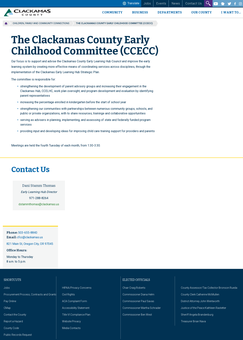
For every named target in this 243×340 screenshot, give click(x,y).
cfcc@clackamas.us (30, 237)
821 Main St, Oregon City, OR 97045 (30, 244)
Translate (130, 3)
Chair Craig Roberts (134, 287)
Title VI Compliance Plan (76, 314)
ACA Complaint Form (74, 301)
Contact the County (15, 314)
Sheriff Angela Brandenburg (197, 314)
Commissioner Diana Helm (138, 294)
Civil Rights (68, 294)
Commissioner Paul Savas (138, 301)
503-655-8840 (27, 232)
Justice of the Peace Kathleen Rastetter (203, 307)
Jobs (147, 3)
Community (112, 12)
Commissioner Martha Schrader (142, 307)
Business (140, 12)
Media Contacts (71, 328)
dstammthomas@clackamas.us (39, 204)
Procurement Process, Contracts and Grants (30, 294)
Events (161, 3)
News (176, 3)
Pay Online (10, 301)
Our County (201, 12)
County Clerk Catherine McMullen (200, 294)
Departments (170, 12)
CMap (7, 307)
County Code (11, 328)
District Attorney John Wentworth (200, 301)
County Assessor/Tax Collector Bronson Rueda (209, 287)
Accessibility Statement (75, 307)
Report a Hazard (13, 321)
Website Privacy (71, 321)
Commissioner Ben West (137, 314)
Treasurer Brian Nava (193, 321)
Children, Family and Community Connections (41, 23)
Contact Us (193, 3)
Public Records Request (18, 334)
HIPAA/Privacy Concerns (76, 287)
